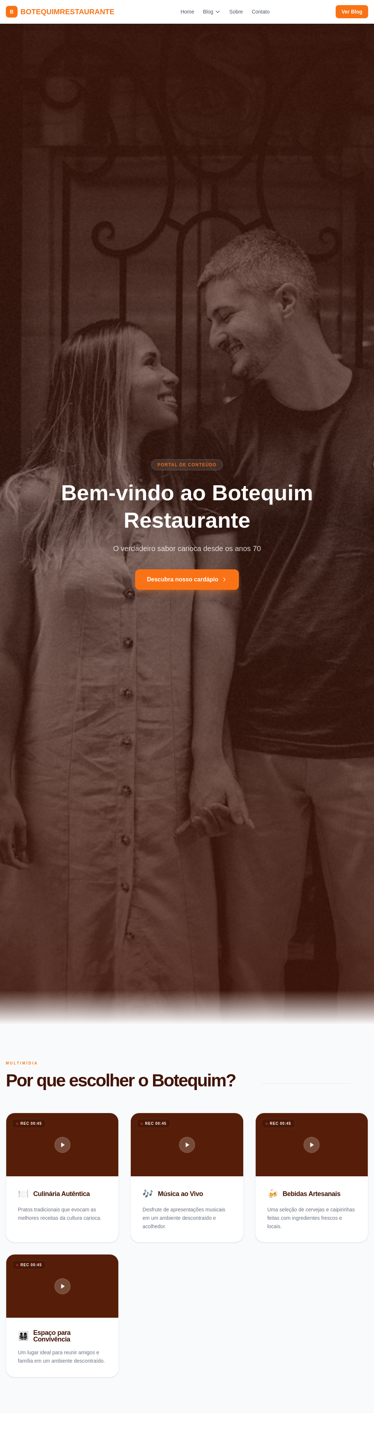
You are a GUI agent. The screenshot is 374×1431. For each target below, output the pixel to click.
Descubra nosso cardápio (187, 579)
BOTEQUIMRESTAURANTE (60, 12)
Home (187, 12)
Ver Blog (351, 12)
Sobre (236, 12)
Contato (261, 12)
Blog (212, 12)
